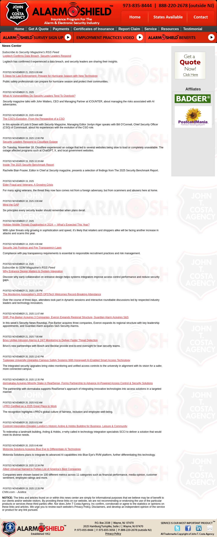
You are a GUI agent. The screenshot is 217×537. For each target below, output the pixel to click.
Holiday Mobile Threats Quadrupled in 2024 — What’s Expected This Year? (46, 224)
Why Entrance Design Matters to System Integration (33, 271)
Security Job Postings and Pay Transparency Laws (32, 247)
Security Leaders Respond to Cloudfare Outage (30, 141)
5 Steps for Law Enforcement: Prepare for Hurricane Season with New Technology (50, 75)
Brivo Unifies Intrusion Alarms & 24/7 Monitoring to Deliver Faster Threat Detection (50, 340)
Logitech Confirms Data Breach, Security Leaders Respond (37, 55)
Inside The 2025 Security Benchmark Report (28, 164)
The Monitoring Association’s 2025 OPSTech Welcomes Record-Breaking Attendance (52, 294)
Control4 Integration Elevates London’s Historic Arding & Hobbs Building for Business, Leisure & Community (65, 426)
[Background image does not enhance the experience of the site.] (108, 29)
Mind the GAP (11, 204)
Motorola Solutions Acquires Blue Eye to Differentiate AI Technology (42, 449)
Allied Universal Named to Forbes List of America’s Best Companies (42, 469)
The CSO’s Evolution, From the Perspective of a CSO (34, 118)
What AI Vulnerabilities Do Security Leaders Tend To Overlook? (39, 95)
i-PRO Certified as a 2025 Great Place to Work (30, 406)
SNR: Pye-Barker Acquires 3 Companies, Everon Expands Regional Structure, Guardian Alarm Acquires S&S (66, 317)
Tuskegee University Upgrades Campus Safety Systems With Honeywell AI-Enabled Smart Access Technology (66, 360)
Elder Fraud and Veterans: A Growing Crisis (28, 184)
